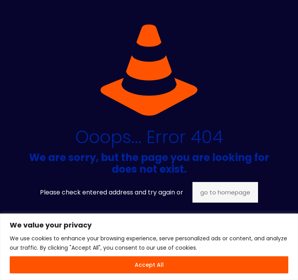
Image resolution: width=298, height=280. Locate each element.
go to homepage (225, 192)
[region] (149, 247)
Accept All (149, 265)
